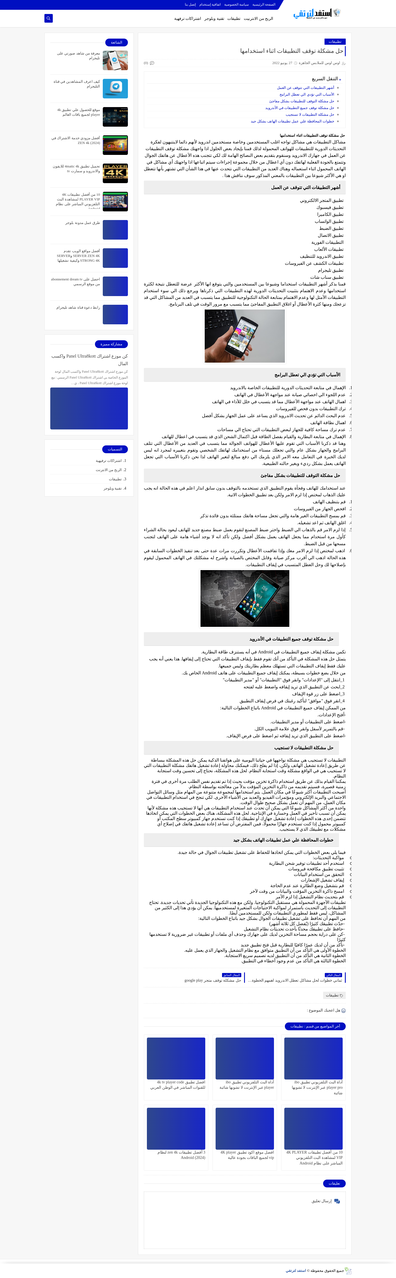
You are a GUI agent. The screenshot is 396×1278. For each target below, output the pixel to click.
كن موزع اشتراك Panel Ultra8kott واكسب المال (89, 360)
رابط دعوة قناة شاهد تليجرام (78, 307)
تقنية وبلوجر (214, 18)
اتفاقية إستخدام (210, 4)
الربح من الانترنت (109, 470)
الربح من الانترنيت (258, 18)
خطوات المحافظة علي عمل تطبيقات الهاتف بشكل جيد (292, 121)
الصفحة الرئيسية (263, 4)
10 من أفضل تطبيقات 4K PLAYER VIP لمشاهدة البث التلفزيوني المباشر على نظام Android (314, 1157)
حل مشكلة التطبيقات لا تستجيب (310, 114)
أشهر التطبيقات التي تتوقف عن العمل (305, 88)
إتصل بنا (190, 4)
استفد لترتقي (296, 1270)
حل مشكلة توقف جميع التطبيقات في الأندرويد (300, 108)
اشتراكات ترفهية (187, 18)
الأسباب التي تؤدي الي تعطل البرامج (307, 94)
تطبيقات (233, 18)
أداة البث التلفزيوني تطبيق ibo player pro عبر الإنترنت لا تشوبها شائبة (317, 1087)
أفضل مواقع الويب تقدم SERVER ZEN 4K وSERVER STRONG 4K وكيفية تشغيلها (78, 256)
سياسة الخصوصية (236, 4)
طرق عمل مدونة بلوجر (82, 223)
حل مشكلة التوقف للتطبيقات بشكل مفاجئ (301, 101)
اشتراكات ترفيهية (109, 461)
